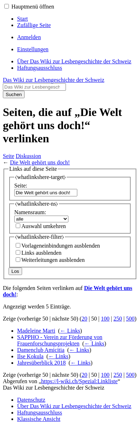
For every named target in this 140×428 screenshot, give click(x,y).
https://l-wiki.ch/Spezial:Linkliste (79, 381)
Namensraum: (30, 212)
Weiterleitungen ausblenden (53, 260)
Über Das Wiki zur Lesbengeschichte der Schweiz (74, 406)
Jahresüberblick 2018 (41, 363)
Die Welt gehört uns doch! (40, 162)
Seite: (20, 186)
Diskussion (28, 156)
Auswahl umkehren (43, 226)
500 (130, 319)
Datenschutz (31, 400)
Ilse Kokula (30, 356)
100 (105, 319)
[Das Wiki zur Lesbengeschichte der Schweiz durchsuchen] (34, 87)
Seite (8, 156)
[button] (6, 6)
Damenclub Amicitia (40, 350)
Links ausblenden (41, 253)
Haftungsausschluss (39, 412)
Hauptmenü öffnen (32, 7)
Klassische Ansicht (38, 419)
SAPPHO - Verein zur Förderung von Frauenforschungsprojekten (59, 340)
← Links (70, 331)
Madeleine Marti (36, 331)
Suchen (14, 94)
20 (84, 319)
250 (118, 319)
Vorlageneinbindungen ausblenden (60, 246)
